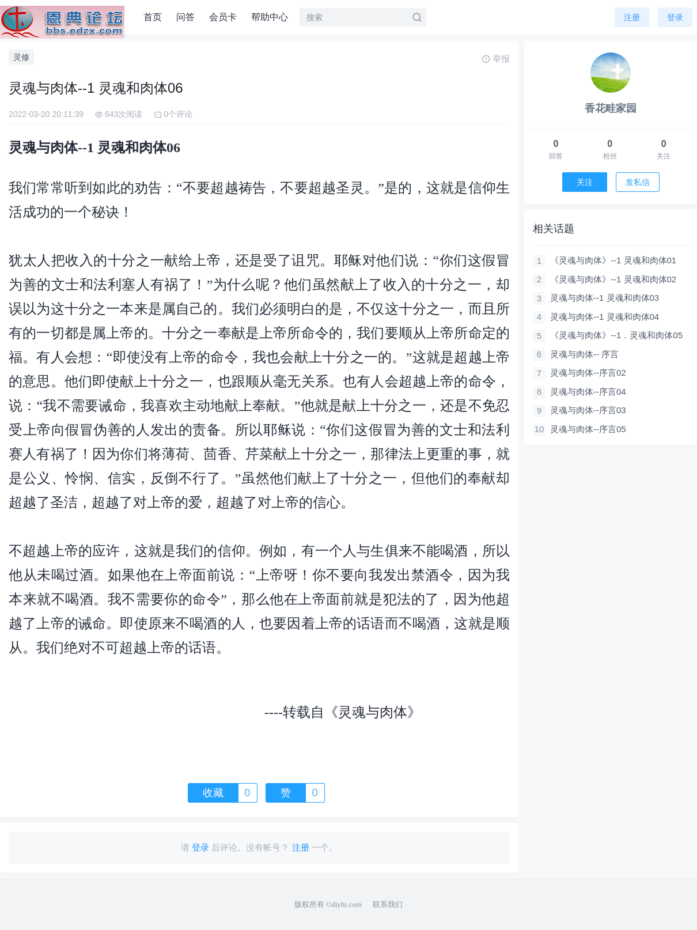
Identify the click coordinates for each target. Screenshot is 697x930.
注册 (632, 17)
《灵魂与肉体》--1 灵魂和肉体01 (613, 260)
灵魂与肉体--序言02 (588, 372)
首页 (152, 17)
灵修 (21, 57)
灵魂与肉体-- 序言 (584, 354)
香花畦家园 (611, 108)
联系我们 (388, 904)
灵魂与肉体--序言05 (588, 429)
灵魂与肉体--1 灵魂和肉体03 (604, 298)
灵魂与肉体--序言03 (588, 410)
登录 (675, 17)
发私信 (638, 182)
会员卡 (223, 17)
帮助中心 (269, 17)
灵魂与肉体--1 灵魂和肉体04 (604, 317)
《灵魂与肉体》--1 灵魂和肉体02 (613, 279)
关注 (585, 182)
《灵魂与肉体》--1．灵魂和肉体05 (616, 335)
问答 (185, 17)
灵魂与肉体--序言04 (588, 391)
